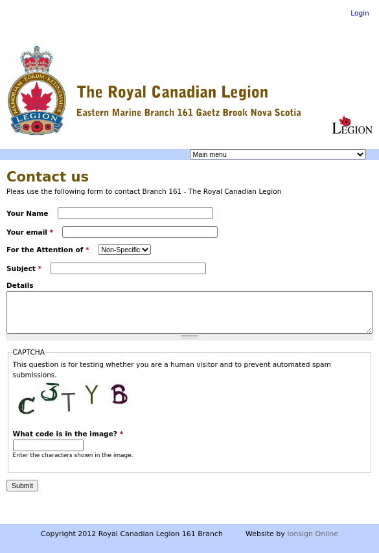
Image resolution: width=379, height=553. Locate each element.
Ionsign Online (312, 534)
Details (20, 285)
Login (359, 13)
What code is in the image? (68, 434)
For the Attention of (47, 249)
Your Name (28, 213)
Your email (29, 232)
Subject (23, 268)
